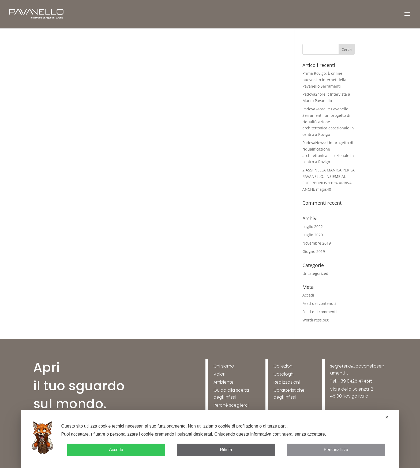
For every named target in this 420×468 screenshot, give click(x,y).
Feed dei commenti (319, 311)
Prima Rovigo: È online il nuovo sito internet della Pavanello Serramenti (324, 80)
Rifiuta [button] (226, 449)
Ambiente (223, 382)
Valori (219, 374)
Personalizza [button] (336, 449)
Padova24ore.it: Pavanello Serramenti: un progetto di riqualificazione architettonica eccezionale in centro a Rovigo (328, 121)
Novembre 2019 (316, 243)
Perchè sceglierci (231, 405)
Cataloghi (283, 374)
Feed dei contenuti (319, 303)
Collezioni (283, 366)
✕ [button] (386, 417)
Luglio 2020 (312, 234)
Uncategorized (315, 273)
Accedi (308, 295)
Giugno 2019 (313, 251)
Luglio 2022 (312, 226)
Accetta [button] (116, 449)
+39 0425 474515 (355, 381)
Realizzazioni (286, 382)
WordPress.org (315, 320)
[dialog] (210, 439)
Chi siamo (223, 366)
